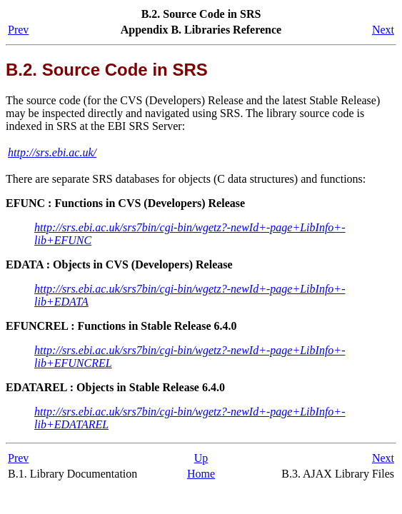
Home (201, 474)
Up (201, 458)
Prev (18, 30)
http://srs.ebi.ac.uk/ (52, 152)
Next (383, 30)
